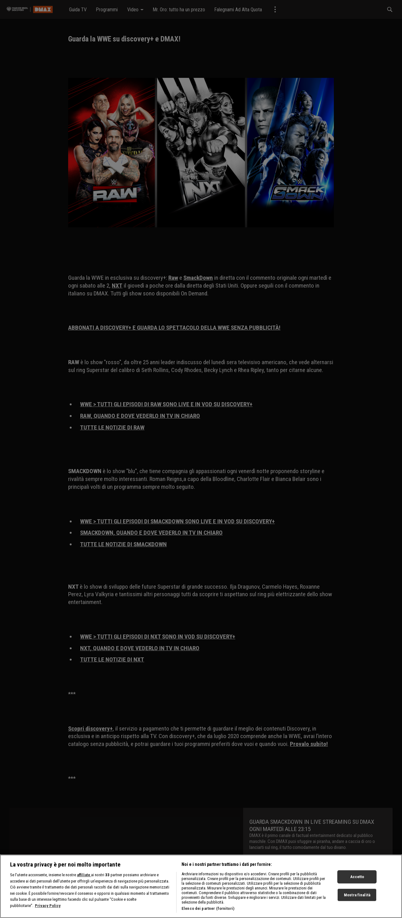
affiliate (84, 874)
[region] (201, 886)
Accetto (357, 876)
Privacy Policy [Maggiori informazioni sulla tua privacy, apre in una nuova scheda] (48, 905)
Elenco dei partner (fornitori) (208, 908)
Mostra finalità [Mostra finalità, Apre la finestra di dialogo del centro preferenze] (357, 895)
